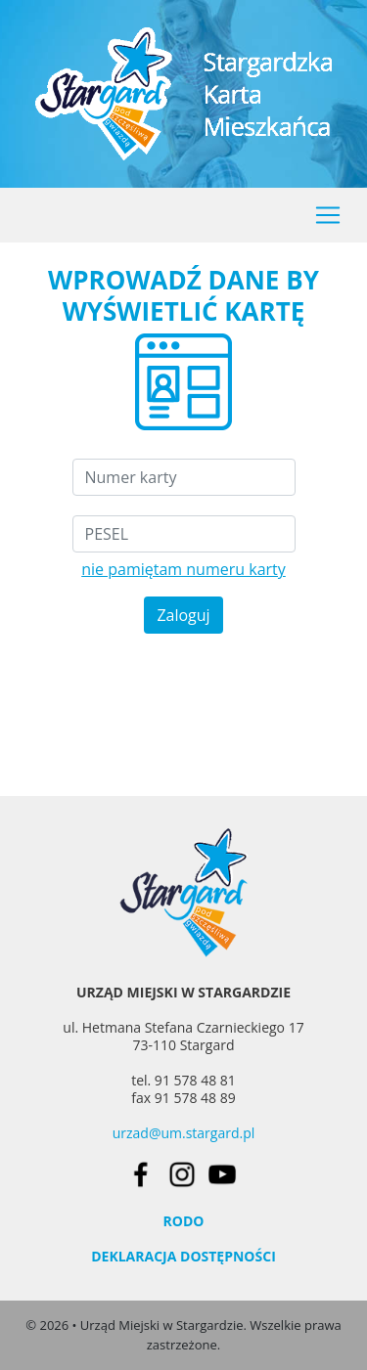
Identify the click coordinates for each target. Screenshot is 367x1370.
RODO (184, 1221)
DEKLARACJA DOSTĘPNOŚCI (183, 1256)
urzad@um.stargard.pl (184, 1133)
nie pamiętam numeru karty (183, 569)
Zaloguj (183, 615)
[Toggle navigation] (327, 215)
